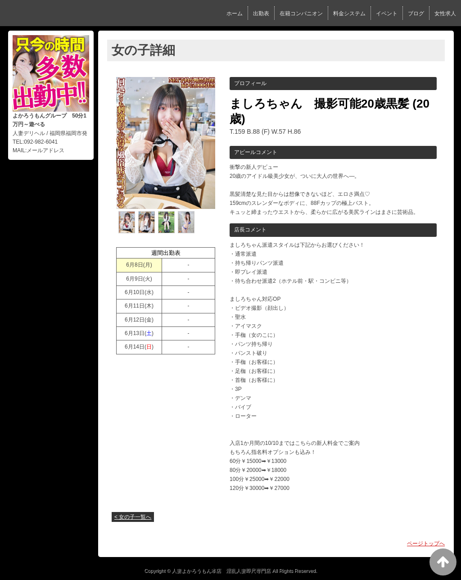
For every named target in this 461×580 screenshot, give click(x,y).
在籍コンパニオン (301, 13)
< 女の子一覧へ (132, 517)
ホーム (234, 13)
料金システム (349, 13)
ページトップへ (426, 543)
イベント (387, 13)
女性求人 (445, 13)
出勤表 (261, 13)
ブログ (416, 13)
